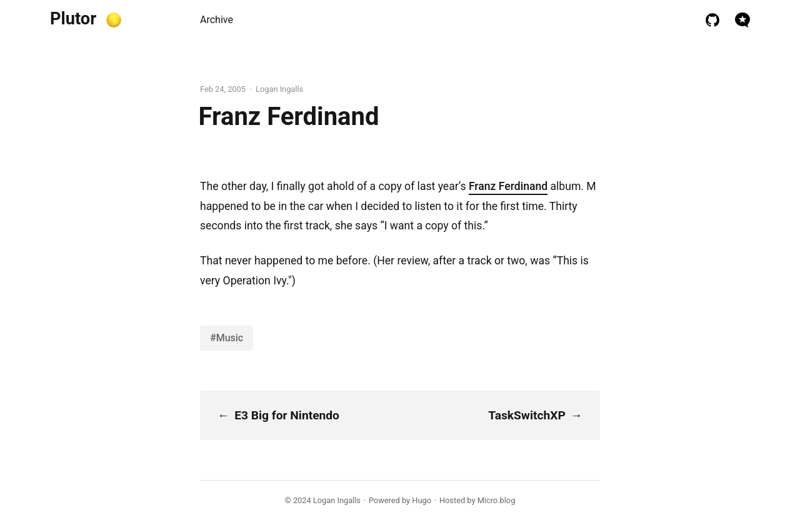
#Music (226, 338)
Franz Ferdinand (508, 186)
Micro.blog (497, 500)
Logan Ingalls (337, 500)
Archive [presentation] (216, 20)
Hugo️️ (421, 500)
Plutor (73, 19)
